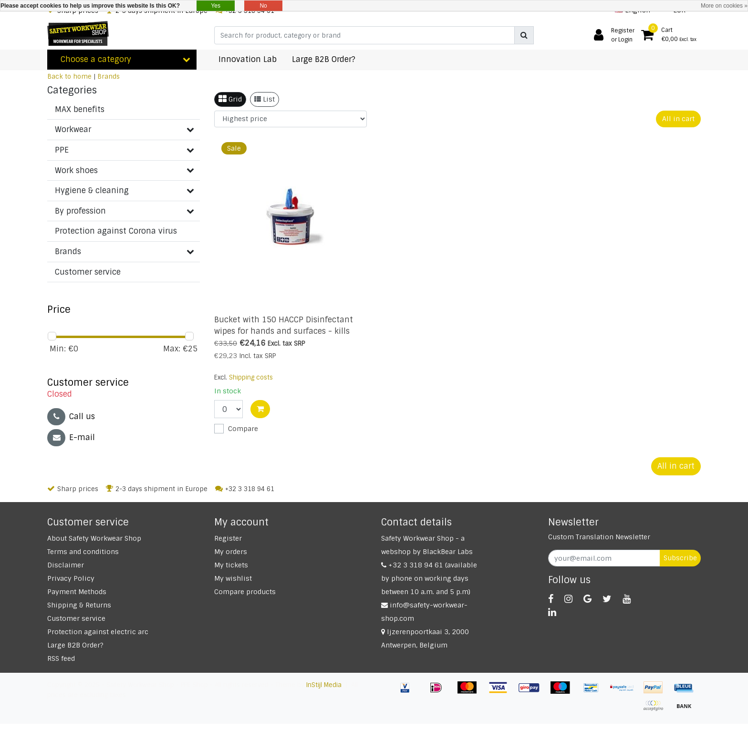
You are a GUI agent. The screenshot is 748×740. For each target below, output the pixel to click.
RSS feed (61, 658)
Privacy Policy (70, 578)
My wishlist (233, 578)
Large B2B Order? (75, 645)
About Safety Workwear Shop (94, 538)
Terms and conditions (83, 551)
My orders (230, 551)
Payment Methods (76, 591)
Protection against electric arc (97, 631)
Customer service (76, 618)
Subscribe (680, 558)
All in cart (678, 118)
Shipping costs (251, 377)
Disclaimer (65, 565)
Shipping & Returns (79, 605)
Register (228, 538)
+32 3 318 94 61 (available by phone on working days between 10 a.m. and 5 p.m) (429, 578)
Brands (108, 76)
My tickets (231, 565)
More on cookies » (724, 5)
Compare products (245, 591)
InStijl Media (324, 685)
